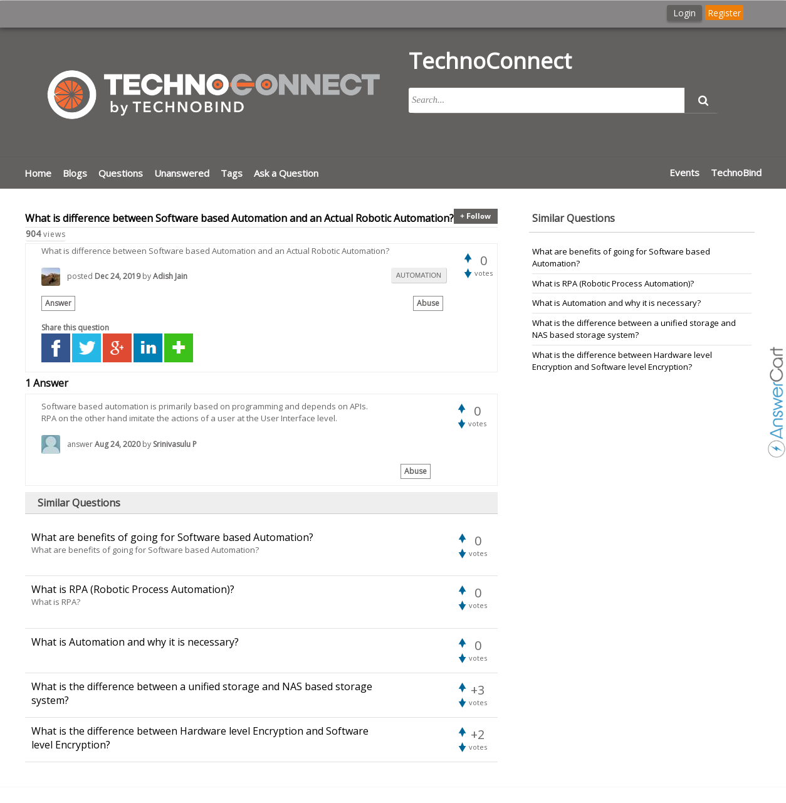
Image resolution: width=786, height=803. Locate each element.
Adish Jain (170, 276)
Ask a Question (286, 173)
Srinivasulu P (175, 444)
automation (418, 275)
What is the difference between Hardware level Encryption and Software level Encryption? (622, 361)
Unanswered (181, 173)
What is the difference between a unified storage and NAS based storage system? (634, 329)
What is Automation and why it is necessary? (616, 302)
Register (724, 13)
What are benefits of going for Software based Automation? (621, 258)
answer (80, 444)
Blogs (75, 173)
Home (37, 173)
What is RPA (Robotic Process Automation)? (613, 283)
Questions (120, 173)
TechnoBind (736, 172)
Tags (232, 173)
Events (684, 172)
